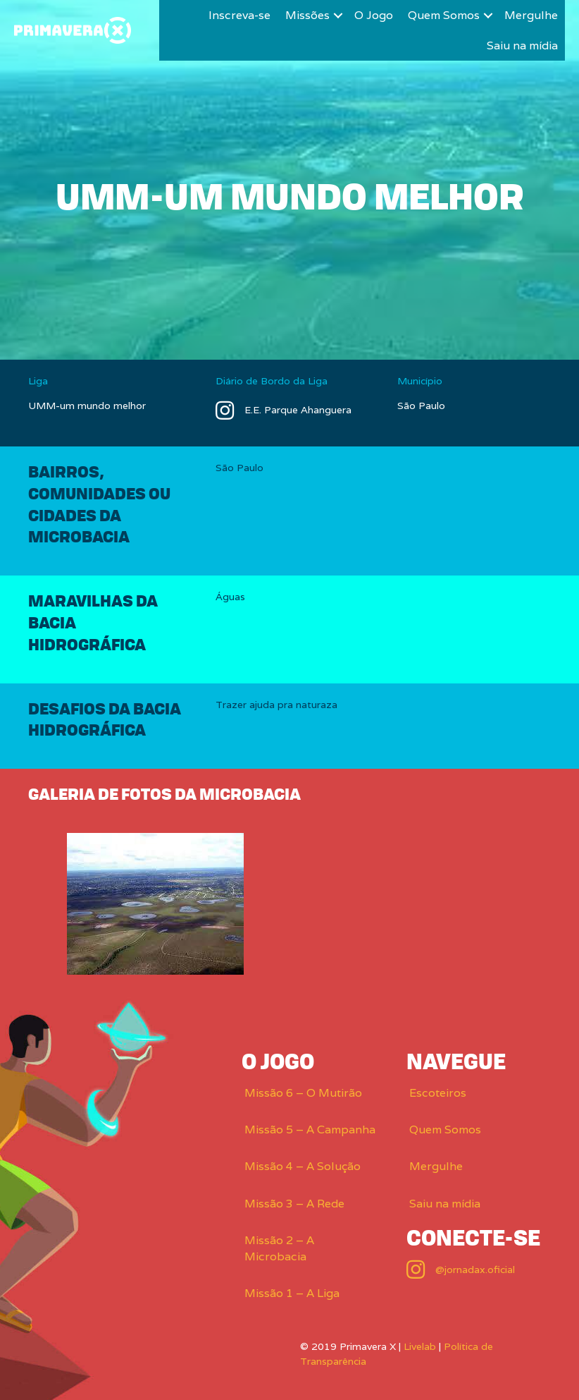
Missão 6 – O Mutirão (303, 1092)
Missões (307, 15)
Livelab (420, 1346)
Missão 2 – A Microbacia (279, 1248)
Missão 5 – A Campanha (309, 1129)
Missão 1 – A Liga (292, 1293)
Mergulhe (531, 15)
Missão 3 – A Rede (294, 1203)
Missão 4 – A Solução (302, 1166)
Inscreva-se (239, 15)
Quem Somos (444, 15)
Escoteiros (437, 1092)
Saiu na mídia (522, 45)
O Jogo (373, 15)
